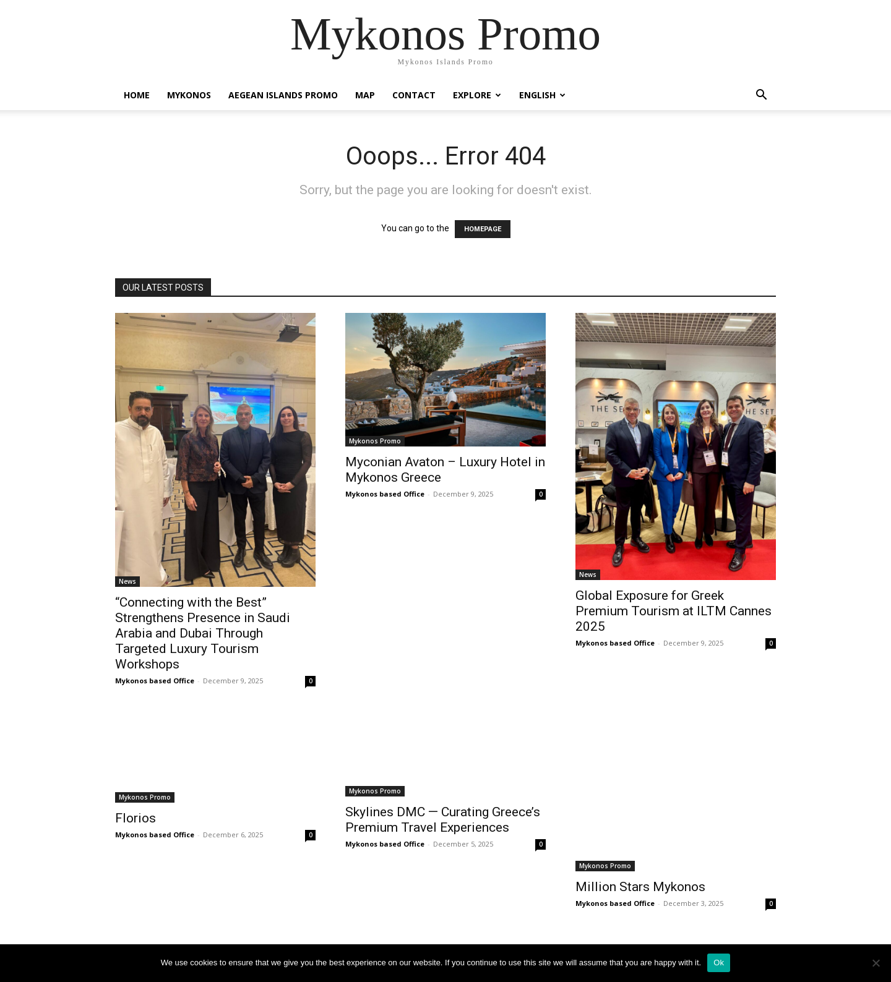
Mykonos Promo (375, 441)
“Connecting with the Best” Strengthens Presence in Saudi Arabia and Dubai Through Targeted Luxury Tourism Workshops (202, 633)
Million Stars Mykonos (640, 886)
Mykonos (189, 95)
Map (365, 95)
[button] (761, 96)
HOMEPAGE (482, 229)
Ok (718, 962)
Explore (477, 95)
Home (137, 95)
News (127, 581)
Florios (135, 818)
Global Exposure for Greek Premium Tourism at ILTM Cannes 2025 (673, 611)
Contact (414, 95)
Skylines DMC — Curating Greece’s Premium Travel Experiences (442, 820)
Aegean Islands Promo (283, 95)
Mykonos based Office (154, 680)
